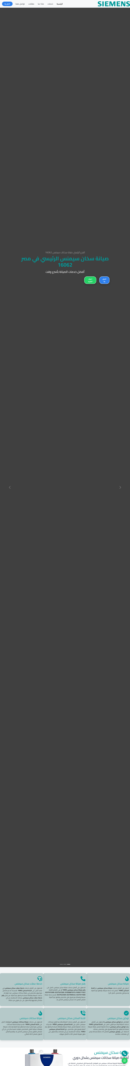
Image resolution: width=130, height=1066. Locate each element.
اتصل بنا (7, 3)
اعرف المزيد (90, 280)
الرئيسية (60, 4)
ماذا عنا (41, 4)
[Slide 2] (65, 964)
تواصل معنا (20, 4)
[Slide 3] (61, 964)
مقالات (31, 4)
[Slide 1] (68, 964)
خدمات (50, 4)
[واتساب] (125, 1061)
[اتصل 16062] (125, 1053)
